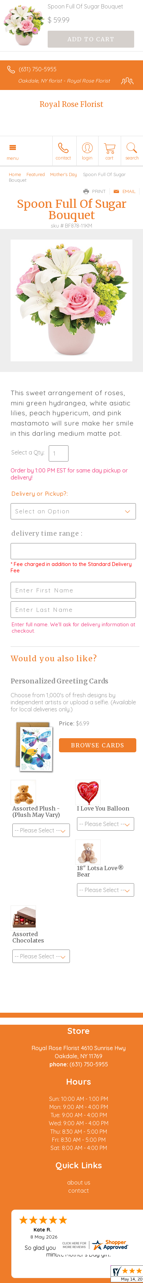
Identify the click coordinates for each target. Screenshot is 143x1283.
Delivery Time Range (46, 533)
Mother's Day (63, 174)
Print (94, 191)
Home (15, 174)
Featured (35, 174)
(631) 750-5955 (37, 69)
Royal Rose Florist (71, 104)
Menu (13, 158)
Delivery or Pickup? (39, 493)
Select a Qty (27, 452)
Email (124, 191)
